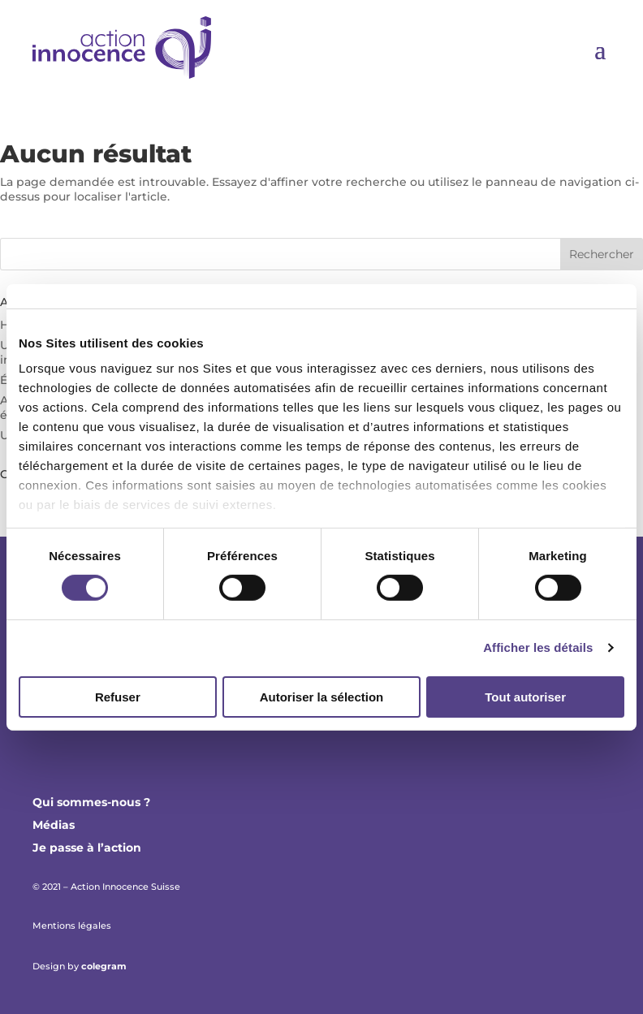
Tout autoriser (525, 697)
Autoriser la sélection (322, 697)
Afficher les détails (538, 647)
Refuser (117, 697)
